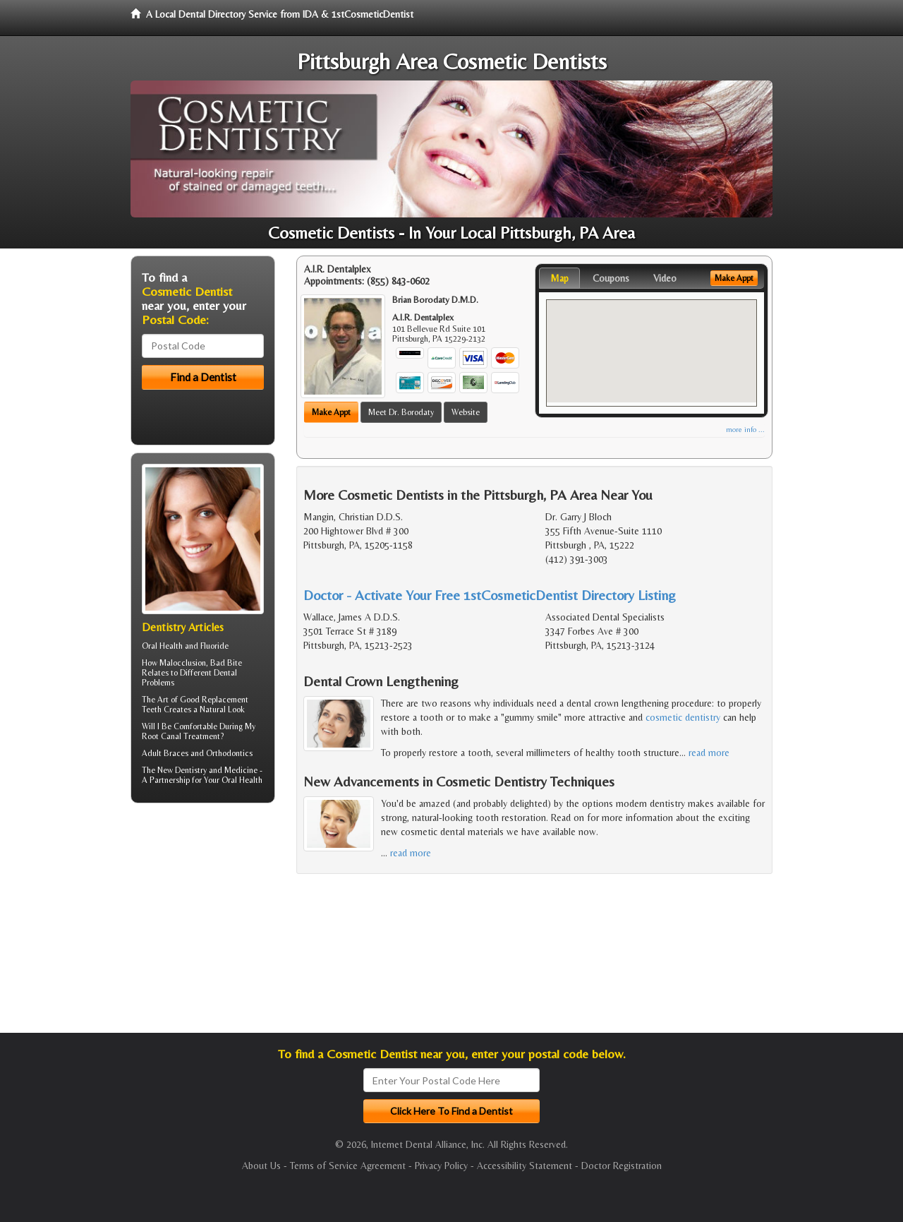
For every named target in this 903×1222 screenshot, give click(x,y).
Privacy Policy (441, 1165)
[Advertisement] (203, 923)
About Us (261, 1165)
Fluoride (214, 646)
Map (559, 278)
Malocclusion (182, 663)
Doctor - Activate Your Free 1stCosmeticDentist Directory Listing (489, 595)
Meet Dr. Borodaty (401, 412)
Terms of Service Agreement (348, 1165)
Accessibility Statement (524, 1165)
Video (665, 278)
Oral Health (242, 780)
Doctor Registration (621, 1165)
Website (466, 412)
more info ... (745, 429)
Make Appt (331, 412)
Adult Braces (165, 753)
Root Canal (161, 736)
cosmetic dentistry (683, 717)
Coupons (611, 278)
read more (709, 752)
